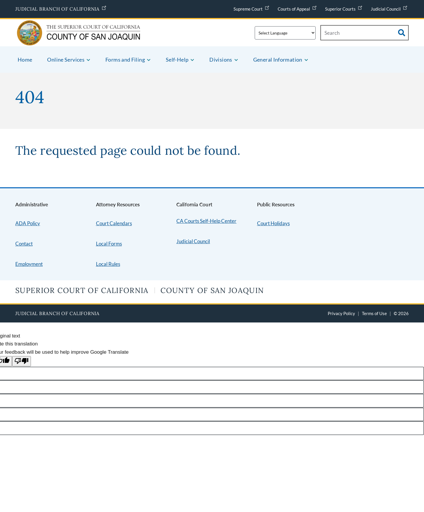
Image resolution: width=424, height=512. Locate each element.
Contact (24, 244)
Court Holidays (273, 223)
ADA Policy (27, 223)
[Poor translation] (21, 361)
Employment (29, 264)
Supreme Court (252, 7)
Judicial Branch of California (61, 8)
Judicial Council (390, 7)
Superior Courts (344, 7)
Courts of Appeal (298, 7)
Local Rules (108, 264)
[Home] (57, 39)
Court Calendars (114, 223)
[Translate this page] (285, 32)
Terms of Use (374, 313)
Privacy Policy (341, 313)
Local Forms (109, 244)
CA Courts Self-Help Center (206, 221)
